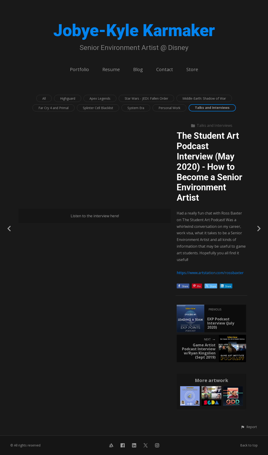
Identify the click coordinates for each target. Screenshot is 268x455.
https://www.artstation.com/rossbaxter (210, 272)
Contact (164, 69)
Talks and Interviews (212, 107)
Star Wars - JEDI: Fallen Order (146, 98)
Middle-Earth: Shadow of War (204, 98)
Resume (111, 69)
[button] (249, 427)
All (44, 98)
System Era (135, 108)
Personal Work (169, 108)
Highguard (67, 98)
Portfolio (79, 69)
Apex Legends (99, 98)
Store (192, 69)
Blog (138, 69)
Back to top (249, 445)
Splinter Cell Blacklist (98, 108)
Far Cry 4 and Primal (53, 108)
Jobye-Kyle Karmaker (134, 30)
